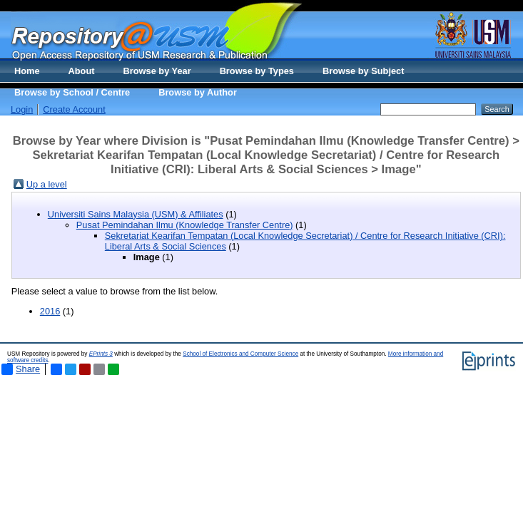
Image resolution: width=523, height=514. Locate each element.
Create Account (74, 109)
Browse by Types (257, 71)
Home (27, 71)
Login (22, 109)
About (81, 71)
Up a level (46, 184)
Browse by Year (157, 71)
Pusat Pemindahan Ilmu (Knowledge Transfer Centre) (184, 225)
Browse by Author (197, 92)
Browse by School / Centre (72, 92)
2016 (50, 311)
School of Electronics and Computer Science (240, 354)
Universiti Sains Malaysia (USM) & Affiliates (135, 214)
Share (20, 369)
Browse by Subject (364, 71)
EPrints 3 (101, 354)
